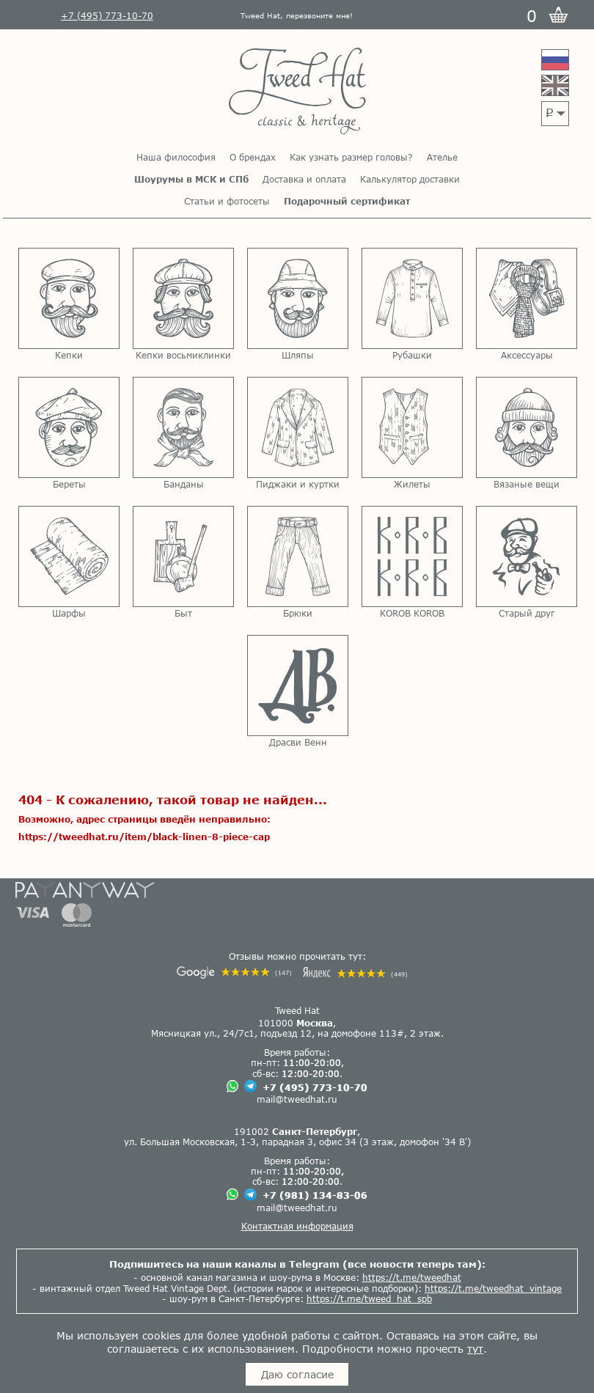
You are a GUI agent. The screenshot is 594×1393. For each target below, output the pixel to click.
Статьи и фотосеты (227, 201)
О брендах (253, 157)
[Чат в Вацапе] (232, 1087)
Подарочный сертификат (347, 201)
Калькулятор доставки (410, 179)
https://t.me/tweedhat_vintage (493, 1288)
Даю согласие (297, 1374)
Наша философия (176, 157)
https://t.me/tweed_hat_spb (369, 1298)
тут (475, 1348)
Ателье (442, 157)
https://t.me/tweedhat (411, 1277)
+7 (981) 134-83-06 (315, 1195)
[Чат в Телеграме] (250, 1087)
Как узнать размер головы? (351, 157)
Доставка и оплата (304, 179)
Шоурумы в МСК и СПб (191, 179)
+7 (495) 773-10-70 (315, 1087)
